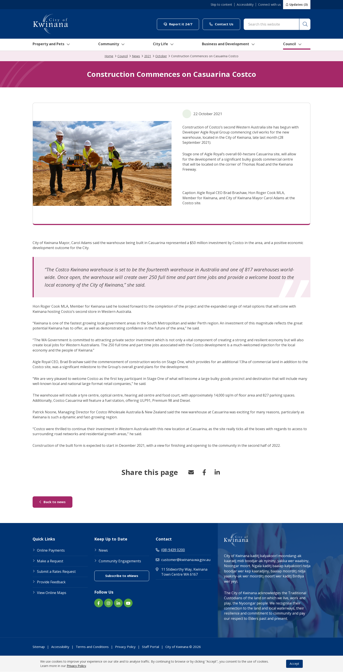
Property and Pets (51, 44)
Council (297, 44)
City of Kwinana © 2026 (183, 647)
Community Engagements (120, 561)
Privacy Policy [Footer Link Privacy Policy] (125, 647)
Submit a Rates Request (56, 571)
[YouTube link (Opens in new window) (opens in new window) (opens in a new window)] (128, 603)
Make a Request (50, 561)
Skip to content (221, 4)
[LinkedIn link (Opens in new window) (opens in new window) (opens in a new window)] (118, 603)
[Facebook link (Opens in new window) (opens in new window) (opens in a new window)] (98, 603)
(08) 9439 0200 (170, 550)
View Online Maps (51, 593)
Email (191, 472)
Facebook (204, 472)
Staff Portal (150, 647)
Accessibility (245, 4)
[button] (304, 24)
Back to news (55, 502)
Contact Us (224, 24)
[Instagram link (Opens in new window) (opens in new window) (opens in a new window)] (108, 603)
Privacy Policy (76, 666)
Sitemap (39, 647)
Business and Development (231, 44)
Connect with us (269, 4)
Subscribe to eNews (127, 575)
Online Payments (51, 550)
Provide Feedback (51, 582)
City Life (164, 44)
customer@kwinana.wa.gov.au (183, 560)
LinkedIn (217, 472)
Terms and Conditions (92, 647)
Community (112, 44)
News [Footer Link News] (103, 550)
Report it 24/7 (181, 24)
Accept (294, 664)
